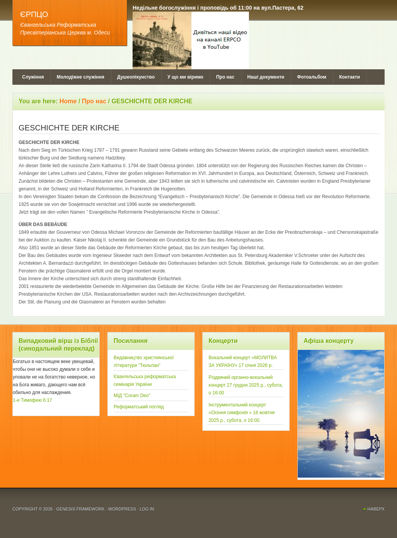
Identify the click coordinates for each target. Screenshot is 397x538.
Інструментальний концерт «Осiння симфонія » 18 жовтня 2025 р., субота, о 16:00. (242, 412)
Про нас (225, 77)
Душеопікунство (136, 77)
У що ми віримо (185, 77)
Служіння (33, 77)
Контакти (349, 77)
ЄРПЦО (34, 14)
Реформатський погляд (139, 406)
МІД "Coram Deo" (132, 395)
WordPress (122, 509)
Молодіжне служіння (80, 77)
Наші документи (266, 77)
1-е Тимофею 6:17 (32, 400)
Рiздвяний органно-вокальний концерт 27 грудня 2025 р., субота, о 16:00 (246, 385)
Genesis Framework (80, 509)
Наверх (376, 509)
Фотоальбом (311, 77)
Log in (147, 509)
